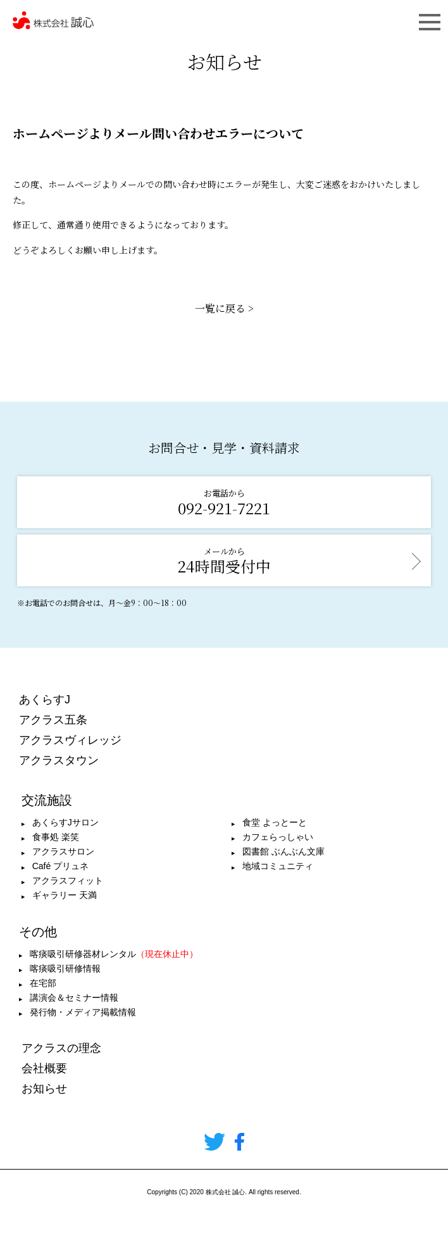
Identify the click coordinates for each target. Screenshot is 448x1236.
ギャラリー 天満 (64, 895)
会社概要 (44, 1068)
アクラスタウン (59, 760)
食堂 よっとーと (274, 822)
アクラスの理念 (61, 1048)
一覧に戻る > (224, 308)
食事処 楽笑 (55, 837)
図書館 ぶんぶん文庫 (283, 851)
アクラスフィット (67, 880)
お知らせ (44, 1088)
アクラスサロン (63, 851)
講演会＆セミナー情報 (74, 997)
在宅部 (43, 983)
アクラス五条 (53, 720)
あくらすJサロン (65, 822)
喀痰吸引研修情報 (65, 968)
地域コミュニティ (277, 866)
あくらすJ (44, 699)
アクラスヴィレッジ (70, 740)
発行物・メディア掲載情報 (83, 1012)
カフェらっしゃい (277, 837)
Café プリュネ (60, 866)
